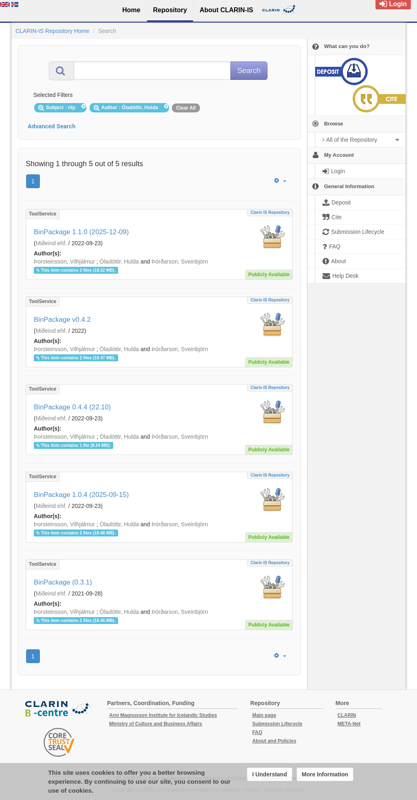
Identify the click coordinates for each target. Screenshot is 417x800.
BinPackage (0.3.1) (63, 582)
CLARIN (347, 715)
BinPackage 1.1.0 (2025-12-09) (81, 232)
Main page (264, 715)
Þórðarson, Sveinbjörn (179, 261)
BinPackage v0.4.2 (62, 319)
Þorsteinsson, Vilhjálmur (64, 261)
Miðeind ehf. (51, 243)
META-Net (349, 724)
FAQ (257, 732)
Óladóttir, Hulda (119, 261)
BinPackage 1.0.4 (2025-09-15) (81, 495)
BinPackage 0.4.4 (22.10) (72, 407)
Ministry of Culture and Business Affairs (155, 724)
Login (393, 3)
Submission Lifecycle (277, 724)
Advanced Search (52, 126)
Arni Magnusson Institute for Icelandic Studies (163, 715)
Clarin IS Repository (270, 212)
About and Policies (274, 741)
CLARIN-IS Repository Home (52, 31)
